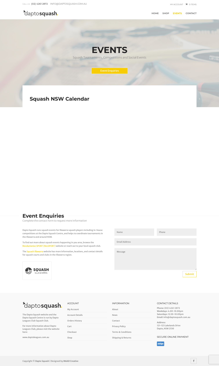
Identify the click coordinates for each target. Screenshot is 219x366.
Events (177, 13)
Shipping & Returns (121, 337)
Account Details (75, 315)
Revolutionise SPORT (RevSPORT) (39, 246)
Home (155, 13)
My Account (73, 309)
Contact (191, 13)
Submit (189, 274)
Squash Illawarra (35, 251)
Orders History (74, 320)
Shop (165, 13)
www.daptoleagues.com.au (35, 337)
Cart (69, 326)
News (114, 315)
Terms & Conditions (121, 332)
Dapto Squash (42, 361)
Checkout (72, 332)
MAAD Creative (70, 361)
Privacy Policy (119, 326)
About (115, 309)
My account (176, 4)
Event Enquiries (109, 70)
